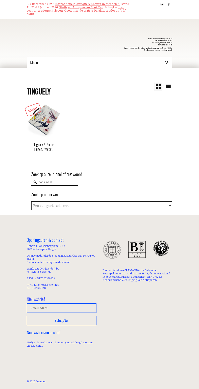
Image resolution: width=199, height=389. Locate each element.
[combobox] (101, 205)
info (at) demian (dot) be (163, 43)
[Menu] (99, 62)
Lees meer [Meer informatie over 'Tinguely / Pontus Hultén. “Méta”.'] (43, 158)
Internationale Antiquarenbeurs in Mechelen (87, 4)
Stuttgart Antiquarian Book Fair (81, 7)
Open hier (71, 10)
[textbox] (102, 206)
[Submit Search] (34, 182)
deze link (36, 345)
